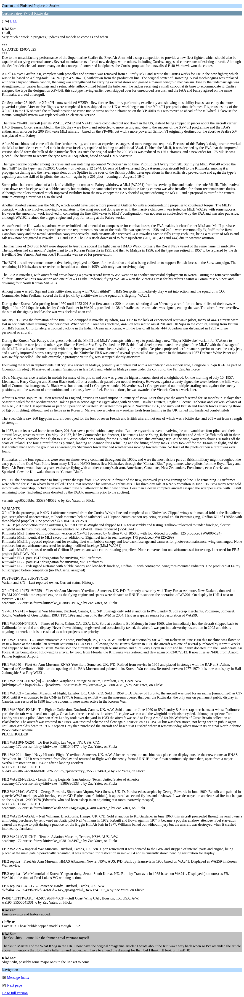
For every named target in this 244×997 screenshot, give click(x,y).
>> (15, 21)
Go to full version (15, 993)
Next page (14, 985)
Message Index (18, 977)
